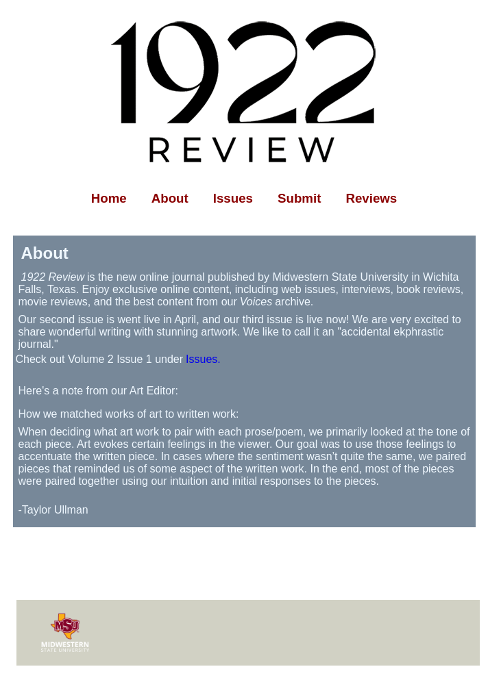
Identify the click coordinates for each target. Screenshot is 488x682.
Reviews (371, 198)
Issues (233, 198)
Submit (299, 198)
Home (109, 198)
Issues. (203, 359)
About (169, 198)
